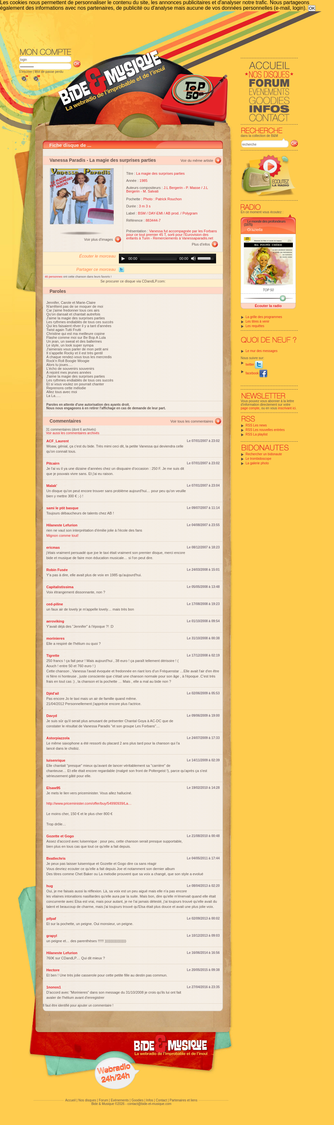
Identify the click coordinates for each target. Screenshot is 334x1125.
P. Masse (193, 188)
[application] (167, 258)
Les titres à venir (257, 321)
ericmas (53, 547)
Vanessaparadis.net (197, 238)
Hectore (53, 970)
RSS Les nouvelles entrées (265, 430)
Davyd (51, 716)
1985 (143, 180)
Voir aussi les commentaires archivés (72, 433)
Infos (149, 1100)
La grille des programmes (264, 317)
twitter (254, 364)
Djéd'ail (52, 693)
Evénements (120, 1100)
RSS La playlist (257, 434)
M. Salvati (150, 191)
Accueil (70, 1100)
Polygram (189, 213)
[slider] (158, 258)
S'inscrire (25, 71)
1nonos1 (53, 987)
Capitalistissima (60, 587)
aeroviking (55, 621)
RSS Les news (256, 425)
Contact (161, 1100)
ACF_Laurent (57, 441)
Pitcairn (52, 463)
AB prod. (172, 213)
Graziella (254, 229)
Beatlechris (55, 858)
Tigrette (52, 655)
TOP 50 (268, 290)
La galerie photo (257, 463)
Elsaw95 (53, 788)
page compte (250, 408)
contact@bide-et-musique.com (149, 1104)
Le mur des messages (261, 351)
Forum (103, 1100)
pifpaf (51, 919)
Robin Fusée (57, 570)
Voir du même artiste (196, 160)
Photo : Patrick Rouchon (162, 199)
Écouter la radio (268, 306)
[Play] (123, 258)
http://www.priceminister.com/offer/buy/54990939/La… (89, 803)
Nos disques (87, 1100)
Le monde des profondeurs (266, 221)
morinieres (55, 638)
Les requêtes (255, 326)
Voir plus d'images (98, 239)
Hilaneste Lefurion (61, 525)
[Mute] (193, 258)
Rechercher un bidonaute (264, 454)
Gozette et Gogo (60, 836)
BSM (142, 213)
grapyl (51, 936)
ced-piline (54, 604)
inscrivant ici (286, 408)
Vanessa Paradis (68, 160)
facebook (256, 373)
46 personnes (54, 276)
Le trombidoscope (258, 458)
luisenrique (55, 760)
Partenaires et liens (184, 1100)
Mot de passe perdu (49, 71)
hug (49, 886)
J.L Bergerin (173, 188)
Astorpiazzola (58, 738)
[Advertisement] (158, 29)
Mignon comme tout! (62, 535)
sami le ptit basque (62, 508)
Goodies (138, 1100)
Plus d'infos (201, 244)
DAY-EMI (156, 213)
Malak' (51, 486)
